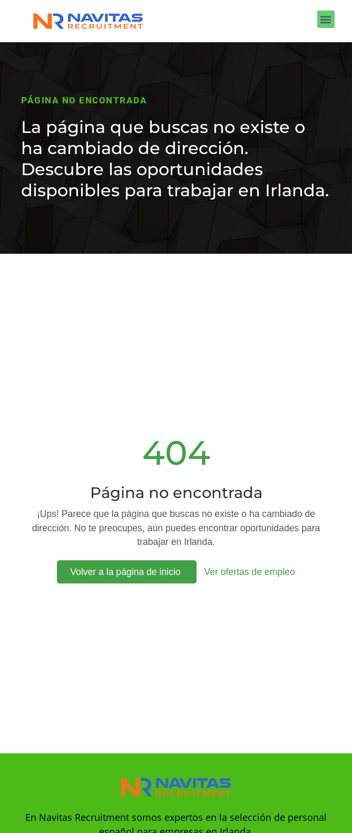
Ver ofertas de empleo (249, 572)
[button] (326, 19)
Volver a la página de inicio (126, 572)
